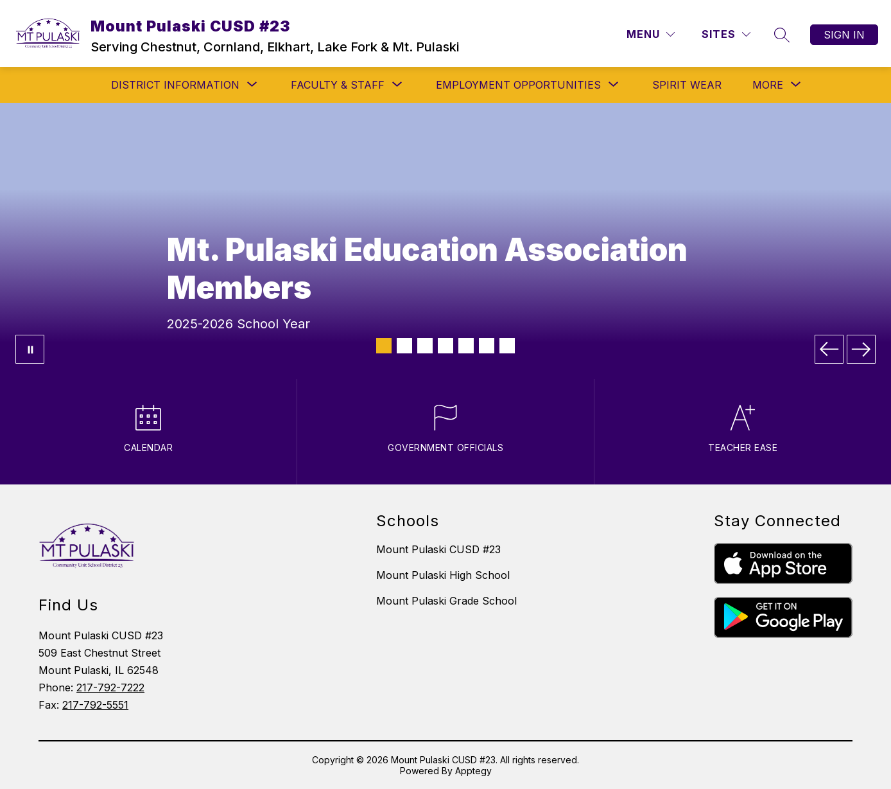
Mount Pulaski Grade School (446, 600)
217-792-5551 (95, 704)
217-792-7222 (110, 687)
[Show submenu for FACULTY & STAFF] (338, 85)
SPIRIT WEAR (687, 84)
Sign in (844, 34)
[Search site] (782, 34)
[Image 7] (507, 345)
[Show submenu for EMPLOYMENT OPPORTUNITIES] (518, 85)
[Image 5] (466, 345)
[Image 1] (384, 345)
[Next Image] (861, 349)
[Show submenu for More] (767, 85)
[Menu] (650, 34)
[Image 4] (445, 345)
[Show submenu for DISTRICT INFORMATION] (175, 85)
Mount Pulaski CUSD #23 (438, 549)
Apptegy (473, 770)
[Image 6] (486, 345)
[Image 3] (425, 345)
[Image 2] (404, 345)
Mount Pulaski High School (443, 575)
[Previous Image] (829, 349)
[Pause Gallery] (29, 349)
